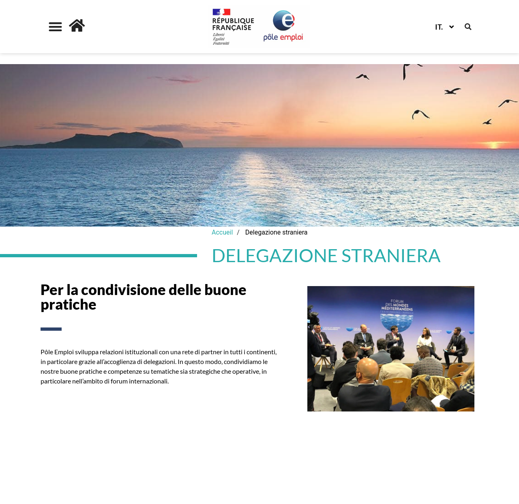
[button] (55, 26)
